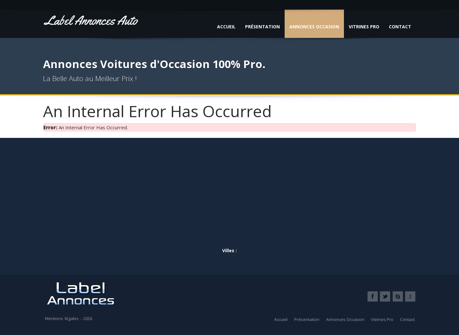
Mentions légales (62, 318)
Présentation (262, 27)
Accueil (226, 27)
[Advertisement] (229, 197)
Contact (400, 27)
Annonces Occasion (314, 27)
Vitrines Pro (364, 27)
